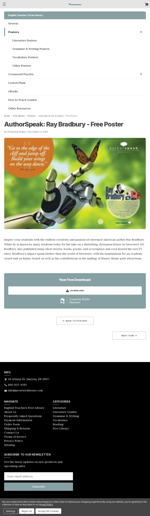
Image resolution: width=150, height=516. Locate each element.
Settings (10, 511)
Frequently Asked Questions (23, 416)
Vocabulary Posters (25, 57)
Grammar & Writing (66, 416)
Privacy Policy (13, 441)
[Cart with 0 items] (146, 4)
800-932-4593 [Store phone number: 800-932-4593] (17, 384)
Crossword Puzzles (21, 74)
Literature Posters (24, 40)
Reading (58, 424)
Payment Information (18, 420)
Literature (59, 408)
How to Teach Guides (22, 100)
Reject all (27, 511)
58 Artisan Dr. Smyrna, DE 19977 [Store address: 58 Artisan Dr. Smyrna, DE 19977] (28, 379)
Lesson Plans (17, 82)
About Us (10, 412)
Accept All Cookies (48, 511)
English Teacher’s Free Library (24, 408)
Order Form (12, 424)
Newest (13, 23)
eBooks (13, 91)
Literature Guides (65, 412)
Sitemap (9, 445)
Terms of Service (15, 436)
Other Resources (19, 108)
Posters (13, 32)
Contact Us (11, 432)
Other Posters (21, 65)
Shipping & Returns (17, 428)
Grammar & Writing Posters (30, 49)
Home (7, 116)
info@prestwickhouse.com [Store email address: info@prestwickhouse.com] (25, 390)
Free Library (19, 116)
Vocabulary (60, 420)
